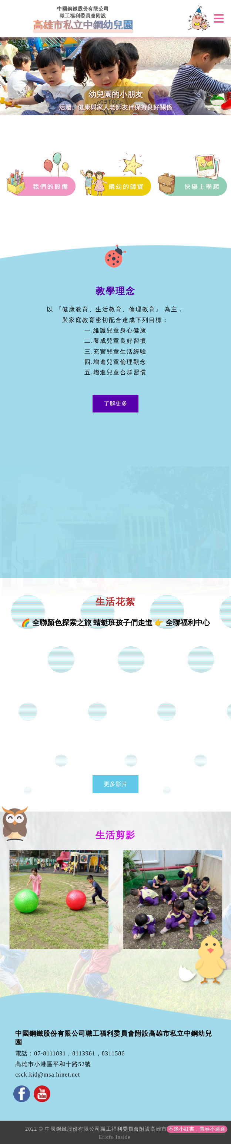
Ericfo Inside (115, 1137)
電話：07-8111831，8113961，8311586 (70, 1053)
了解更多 (115, 403)
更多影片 (115, 784)
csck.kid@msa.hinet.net (47, 1074)
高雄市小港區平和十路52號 (53, 1064)
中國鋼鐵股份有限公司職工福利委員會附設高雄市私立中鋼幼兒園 (113, 1038)
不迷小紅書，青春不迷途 (196, 1129)
